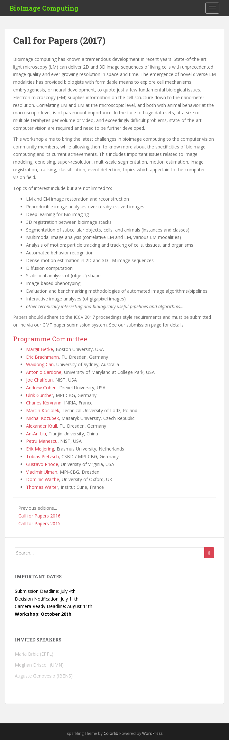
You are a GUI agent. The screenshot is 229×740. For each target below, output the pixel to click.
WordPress (152, 733)
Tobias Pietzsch (42, 456)
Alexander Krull (41, 426)
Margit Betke (39, 349)
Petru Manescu (42, 441)
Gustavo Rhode (42, 464)
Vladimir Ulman (41, 472)
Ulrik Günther (39, 395)
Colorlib (111, 733)
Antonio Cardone (43, 372)
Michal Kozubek (42, 418)
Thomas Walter (42, 487)
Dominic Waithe (42, 479)
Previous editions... (37, 508)
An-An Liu (36, 434)
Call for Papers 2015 (39, 523)
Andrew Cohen (41, 387)
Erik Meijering (40, 449)
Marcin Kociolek (42, 410)
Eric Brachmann (42, 357)
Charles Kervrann (43, 403)
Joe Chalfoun (39, 380)
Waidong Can (40, 364)
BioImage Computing (44, 8)
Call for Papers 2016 (39, 516)
